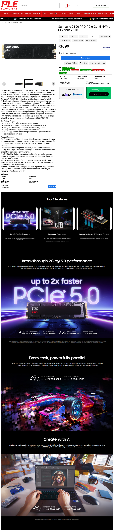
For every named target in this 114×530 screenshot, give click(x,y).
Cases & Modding (54, 13)
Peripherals (78, 13)
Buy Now (83, 63)
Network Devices (102, 13)
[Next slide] (53, 51)
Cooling (64, 13)
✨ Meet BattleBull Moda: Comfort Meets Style (66, 19)
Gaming (45, 13)
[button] (18, 83)
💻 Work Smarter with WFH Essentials (29, 19)
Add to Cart (85, 58)
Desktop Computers (17, 13)
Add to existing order (97, 63)
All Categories (5, 13)
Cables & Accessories (90, 13)
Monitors (70, 13)
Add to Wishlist (71, 63)
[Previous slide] (4, 51)
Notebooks (28, 13)
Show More (52, 186)
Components (36, 13)
